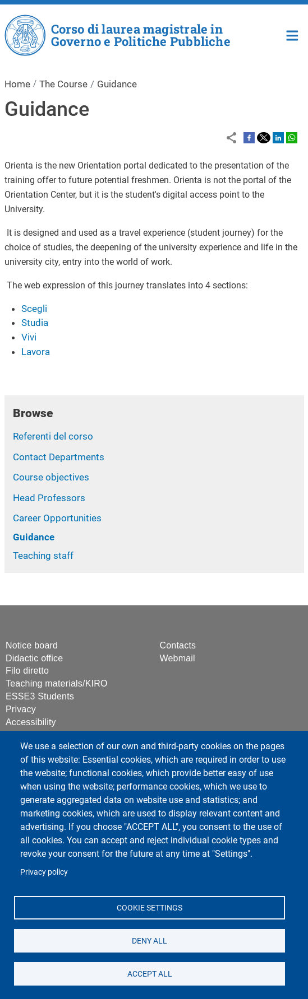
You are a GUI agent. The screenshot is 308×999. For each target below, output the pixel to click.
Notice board (32, 645)
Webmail (177, 658)
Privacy (21, 709)
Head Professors (49, 497)
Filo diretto (27, 670)
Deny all (149, 940)
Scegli (34, 308)
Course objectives (51, 477)
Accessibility (31, 722)
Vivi (28, 337)
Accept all (149, 973)
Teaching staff (43, 555)
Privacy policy (44, 871)
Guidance (33, 537)
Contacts (178, 645)
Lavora (35, 351)
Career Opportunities (57, 518)
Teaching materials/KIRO (57, 683)
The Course (63, 84)
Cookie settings (149, 907)
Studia (34, 322)
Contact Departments (58, 457)
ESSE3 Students (40, 696)
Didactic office (34, 658)
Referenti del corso (53, 436)
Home (293, 34)
